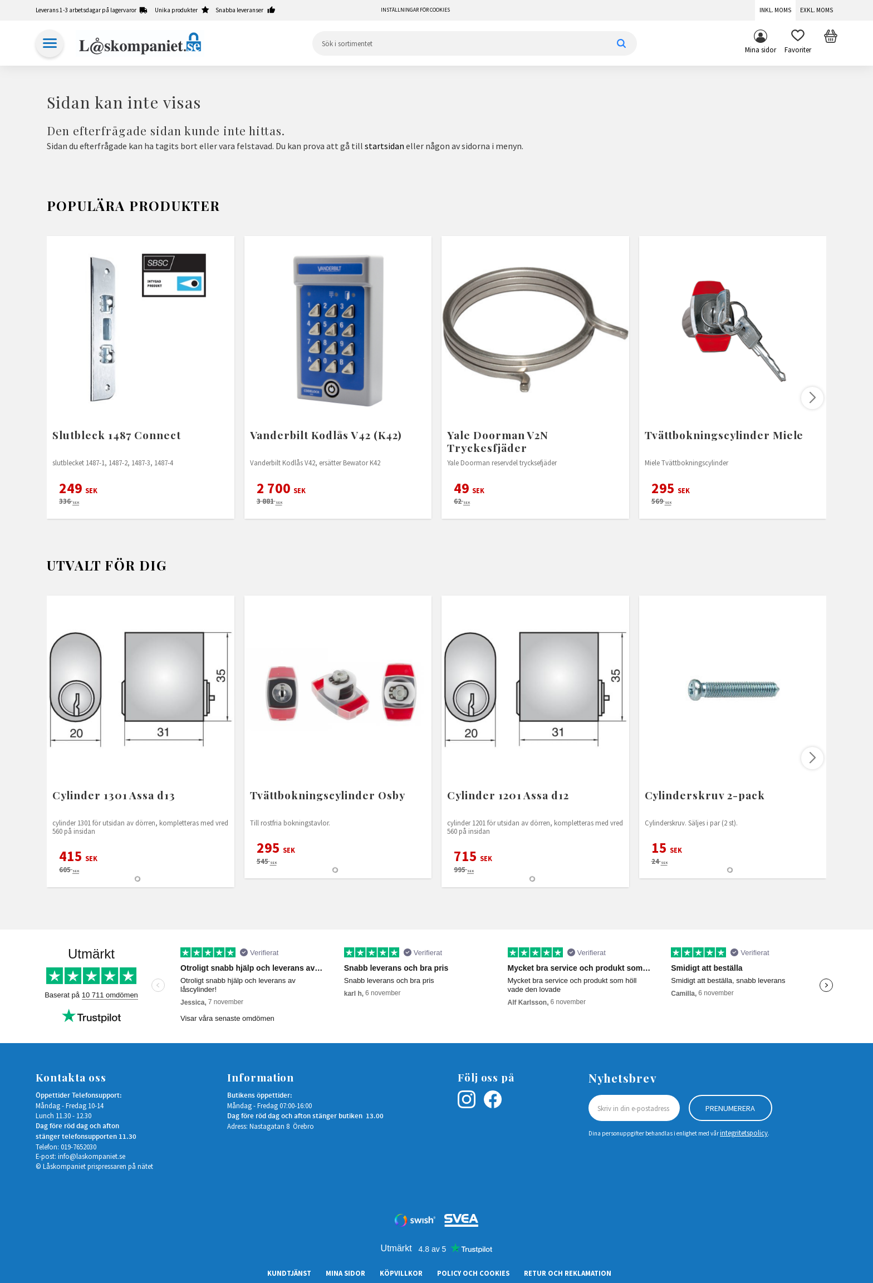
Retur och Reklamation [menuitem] (567, 1273)
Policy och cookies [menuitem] (473, 1273)
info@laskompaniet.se (91, 1156)
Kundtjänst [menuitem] (289, 1273)
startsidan (384, 145)
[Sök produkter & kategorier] (474, 43)
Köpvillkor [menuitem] (401, 1273)
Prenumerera (730, 1108)
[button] (797, 43)
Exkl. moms (816, 10)
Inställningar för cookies (415, 10)
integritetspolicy (744, 1132)
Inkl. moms (775, 10)
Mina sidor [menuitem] (760, 49)
